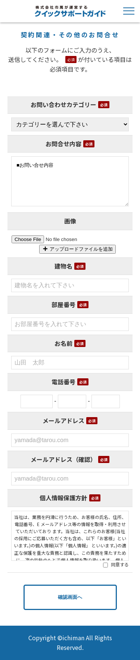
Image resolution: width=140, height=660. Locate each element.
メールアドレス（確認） (70, 459)
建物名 (70, 266)
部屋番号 (70, 304)
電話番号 (70, 381)
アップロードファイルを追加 (77, 249)
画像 (70, 220)
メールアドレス (70, 420)
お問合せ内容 (70, 143)
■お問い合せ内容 (70, 181)
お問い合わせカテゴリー (70, 104)
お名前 (70, 343)
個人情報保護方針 (70, 497)
